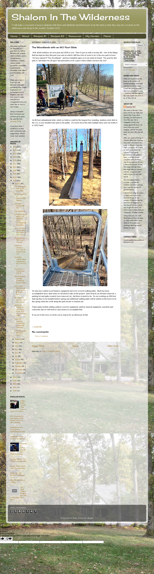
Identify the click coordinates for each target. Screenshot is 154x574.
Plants (107, 36)
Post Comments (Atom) (51, 351)
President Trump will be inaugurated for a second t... (20, 261)
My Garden (92, 36)
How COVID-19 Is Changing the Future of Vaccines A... (20, 231)
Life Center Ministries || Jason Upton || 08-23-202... (20, 290)
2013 (15, 154)
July (16, 356)
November (19, 370)
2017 (15, 167)
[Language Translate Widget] (136, 64)
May (17, 349)
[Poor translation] (9, 539)
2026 (15, 391)
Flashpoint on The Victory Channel (20, 240)
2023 (15, 381)
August (18, 359)
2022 (15, 377)
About (25, 36)
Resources (75, 36)
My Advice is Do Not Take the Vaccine (20, 300)
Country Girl (130, 107)
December (19, 373)
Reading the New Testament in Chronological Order (17, 429)
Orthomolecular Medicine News (20, 333)
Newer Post (38, 346)
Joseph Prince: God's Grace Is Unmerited (18, 467)
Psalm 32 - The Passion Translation (17, 474)
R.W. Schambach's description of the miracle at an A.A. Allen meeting (16, 419)
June (17, 353)
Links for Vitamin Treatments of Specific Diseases (20, 323)
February (18, 339)
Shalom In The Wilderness (70, 17)
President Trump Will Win (19, 206)
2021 (15, 181)
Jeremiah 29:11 (15, 121)
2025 (15, 387)
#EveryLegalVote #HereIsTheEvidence (20, 197)
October (18, 366)
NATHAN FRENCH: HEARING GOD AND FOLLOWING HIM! (20, 310)
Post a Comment (41, 336)
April (17, 346)
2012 (15, 150)
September (19, 363)
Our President (20, 211)
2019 (15, 174)
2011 (14, 147)
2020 (15, 177)
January (18, 184)
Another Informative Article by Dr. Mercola (18, 460)
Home (14, 36)
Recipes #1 (40, 36)
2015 (15, 160)
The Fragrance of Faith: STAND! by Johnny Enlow (20, 279)
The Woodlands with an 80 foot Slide (20, 189)
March (17, 343)
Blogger (90, 518)
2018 (15, 170)
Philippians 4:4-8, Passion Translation (17, 438)
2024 (15, 384)
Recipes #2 (57, 36)
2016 (15, 164)
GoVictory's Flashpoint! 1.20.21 (20, 271)
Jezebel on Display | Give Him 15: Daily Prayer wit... (20, 250)
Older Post (112, 346)
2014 (15, 157)
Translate (129, 70)
